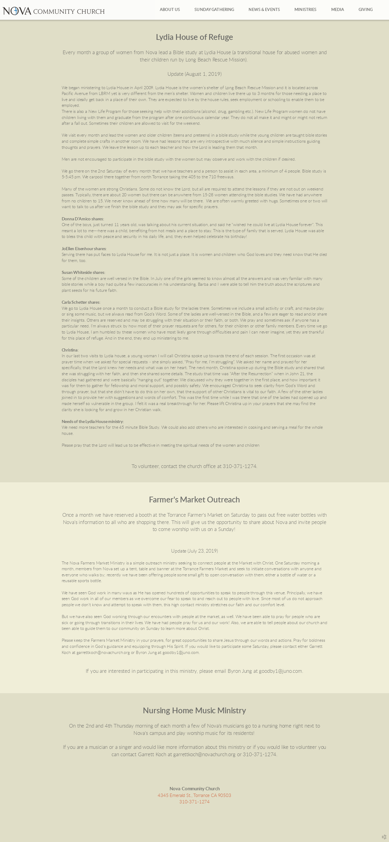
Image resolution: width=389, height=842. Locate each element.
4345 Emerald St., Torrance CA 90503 (194, 795)
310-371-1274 (194, 802)
